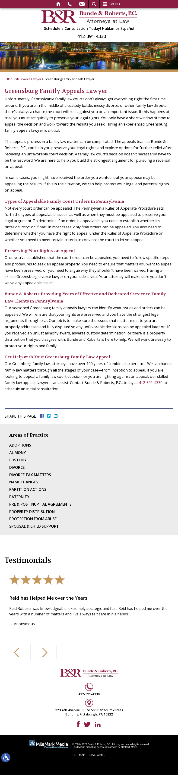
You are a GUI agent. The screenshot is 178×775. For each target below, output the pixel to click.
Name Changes (23, 482)
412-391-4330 (91, 36)
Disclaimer (97, 755)
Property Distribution (32, 511)
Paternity (19, 496)
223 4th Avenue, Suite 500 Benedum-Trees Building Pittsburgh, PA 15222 (89, 712)
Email (81, 4)
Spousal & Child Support (34, 526)
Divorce (17, 467)
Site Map (79, 755)
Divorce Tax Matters (30, 474)
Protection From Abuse (33, 518)
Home (58, 4)
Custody (18, 460)
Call (69, 4)
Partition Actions (27, 489)
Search (94, 4)
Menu (115, 4)
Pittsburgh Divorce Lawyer (23, 79)
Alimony (17, 452)
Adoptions (20, 445)
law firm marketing (86, 747)
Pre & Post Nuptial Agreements (40, 504)
